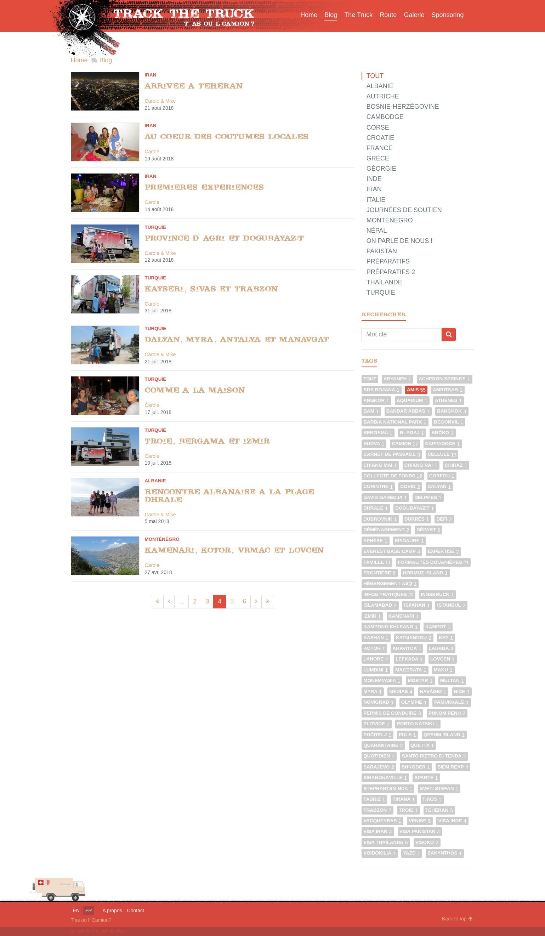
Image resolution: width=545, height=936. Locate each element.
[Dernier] (267, 601)
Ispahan (417, 605)
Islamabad (380, 605)
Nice (462, 691)
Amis (416, 389)
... (181, 601)
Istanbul (451, 605)
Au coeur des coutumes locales (226, 136)
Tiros (432, 799)
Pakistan (382, 251)
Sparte (426, 777)
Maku (443, 670)
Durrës (417, 519)
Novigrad (378, 702)
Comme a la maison (195, 390)
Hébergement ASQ (390, 583)
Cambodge (385, 116)
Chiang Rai (421, 465)
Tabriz (374, 799)
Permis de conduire (392, 713)
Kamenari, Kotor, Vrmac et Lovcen (234, 550)
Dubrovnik (380, 519)
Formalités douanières (433, 562)
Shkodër (416, 767)
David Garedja (385, 497)
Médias (401, 691)
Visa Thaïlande (385, 842)
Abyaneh (397, 378)
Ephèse (375, 540)
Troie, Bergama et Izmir (207, 441)
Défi (444, 519)
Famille (377, 562)
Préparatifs (388, 261)
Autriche (383, 96)
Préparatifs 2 (391, 272)
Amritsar (448, 389)
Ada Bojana (381, 389)
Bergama (378, 432)
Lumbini (375, 670)
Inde (374, 178)
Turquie (155, 227)
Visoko (427, 842)
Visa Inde (452, 820)
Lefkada (409, 659)
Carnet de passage (391, 454)
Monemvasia (382, 680)
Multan (452, 680)
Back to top (457, 918)
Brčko (442, 432)
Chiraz (456, 465)
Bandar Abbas (408, 411)
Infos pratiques (388, 594)
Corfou (442, 475)
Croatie (380, 137)
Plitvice (376, 723)
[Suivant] (256, 601)
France (380, 148)
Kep (446, 637)
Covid (410, 486)
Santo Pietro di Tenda (434, 756)
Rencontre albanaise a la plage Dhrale (229, 496)
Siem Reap (453, 767)
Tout (375, 75)
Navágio (433, 691)
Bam (371, 411)
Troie (408, 810)
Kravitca (406, 648)
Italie (376, 199)
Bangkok (452, 411)
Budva (374, 443)
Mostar (420, 680)
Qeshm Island (444, 734)
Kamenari (403, 616)
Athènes (448, 400)
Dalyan (439, 486)
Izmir (372, 616)
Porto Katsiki (418, 723)
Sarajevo (378, 767)
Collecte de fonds (392, 475)
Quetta (422, 745)
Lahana (440, 648)
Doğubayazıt (414, 508)
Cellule (441, 454)
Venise (420, 820)
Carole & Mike (160, 101)
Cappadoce (442, 443)
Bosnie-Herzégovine (403, 106)
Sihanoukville (385, 777)
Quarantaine (383, 745)
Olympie (414, 702)
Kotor (374, 648)
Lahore (375, 659)
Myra (372, 691)
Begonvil (449, 422)
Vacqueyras (382, 820)
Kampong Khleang (390, 626)
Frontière (379, 572)
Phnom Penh (447, 713)
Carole (152, 151)
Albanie (155, 480)
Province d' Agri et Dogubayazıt (224, 238)
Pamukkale (451, 702)
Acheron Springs (445, 378)
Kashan (376, 637)
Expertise (443, 551)
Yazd (411, 853)
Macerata (411, 670)
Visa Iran (377, 831)
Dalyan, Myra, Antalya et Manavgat (237, 339)
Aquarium (412, 400)
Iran (151, 75)
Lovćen (442, 659)
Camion (405, 443)
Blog (106, 60)
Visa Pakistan (420, 831)
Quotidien (379, 756)
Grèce (378, 158)
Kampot (438, 626)
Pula (407, 734)
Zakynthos (444, 853)
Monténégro (162, 539)
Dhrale (375, 508)
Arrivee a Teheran (194, 86)
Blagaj (412, 432)
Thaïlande (384, 282)
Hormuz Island (425, 572)
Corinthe (378, 486)
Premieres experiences (204, 187)
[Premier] (157, 601)
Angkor (376, 400)
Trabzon (377, 810)
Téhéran (439, 810)
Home (79, 60)
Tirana (403, 799)
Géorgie (381, 168)
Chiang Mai (380, 465)
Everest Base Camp (391, 551)
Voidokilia (379, 853)
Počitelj (377, 734)
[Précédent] (169, 601)
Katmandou (414, 637)
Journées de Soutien (404, 210)
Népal (377, 230)
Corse (378, 127)
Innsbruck (437, 594)
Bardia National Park (395, 422)
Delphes (428, 497)
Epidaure (410, 540)
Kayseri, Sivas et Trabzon (211, 289)
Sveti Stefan (439, 788)
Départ (428, 529)
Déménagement (386, 529)
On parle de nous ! (400, 240)
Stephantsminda (388, 788)
